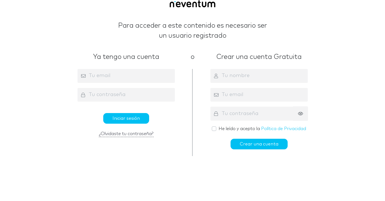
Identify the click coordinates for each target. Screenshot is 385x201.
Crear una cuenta (259, 144)
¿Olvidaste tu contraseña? (126, 133)
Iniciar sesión (126, 118)
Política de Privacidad (283, 128)
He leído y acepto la (262, 128)
